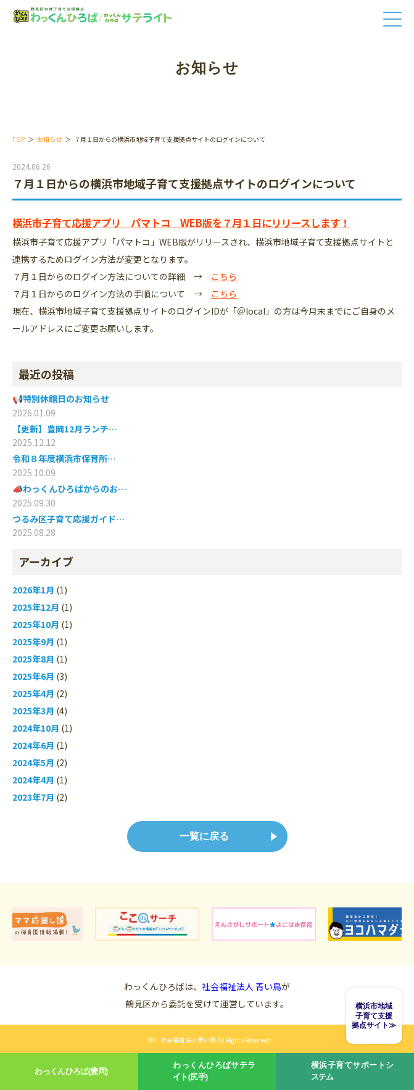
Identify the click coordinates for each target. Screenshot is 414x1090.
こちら (224, 276)
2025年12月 (35, 607)
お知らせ (49, 139)
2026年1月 (33, 590)
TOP (18, 139)
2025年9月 (33, 642)
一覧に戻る (204, 836)
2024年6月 (33, 745)
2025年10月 (35, 624)
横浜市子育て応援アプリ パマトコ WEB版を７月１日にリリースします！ (181, 222)
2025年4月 (33, 693)
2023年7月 (33, 797)
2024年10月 (35, 728)
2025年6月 (33, 676)
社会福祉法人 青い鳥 (241, 986)
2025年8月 (33, 659)
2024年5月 (33, 763)
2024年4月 (33, 780)
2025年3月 (33, 711)
